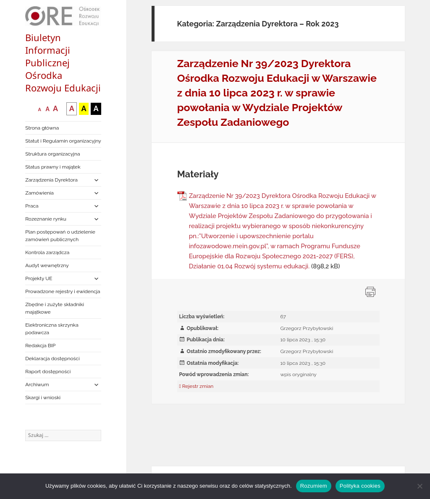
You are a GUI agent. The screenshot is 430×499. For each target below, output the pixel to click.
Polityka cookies (360, 486)
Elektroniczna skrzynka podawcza (52, 328)
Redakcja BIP (40, 345)
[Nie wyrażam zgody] (419, 486)
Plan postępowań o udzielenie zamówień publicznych (60, 235)
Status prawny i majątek (52, 167)
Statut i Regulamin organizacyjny (63, 141)
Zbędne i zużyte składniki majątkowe (54, 308)
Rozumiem (313, 486)
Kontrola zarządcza (47, 252)
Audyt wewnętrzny (46, 265)
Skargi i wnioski (42, 397)
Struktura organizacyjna (52, 154)
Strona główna (42, 128)
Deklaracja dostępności (52, 358)
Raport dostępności (48, 371)
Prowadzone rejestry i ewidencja (62, 291)
